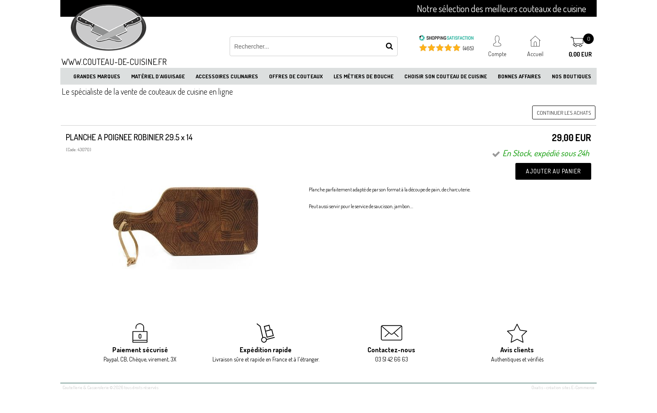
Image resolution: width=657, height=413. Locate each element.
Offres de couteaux (296, 76)
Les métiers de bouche (363, 76)
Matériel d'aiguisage (158, 76)
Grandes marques (96, 76)
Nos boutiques (571, 76)
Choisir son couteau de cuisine (445, 76)
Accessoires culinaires (227, 76)
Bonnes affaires (519, 76)
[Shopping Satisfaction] (446, 39)
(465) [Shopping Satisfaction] (468, 48)
